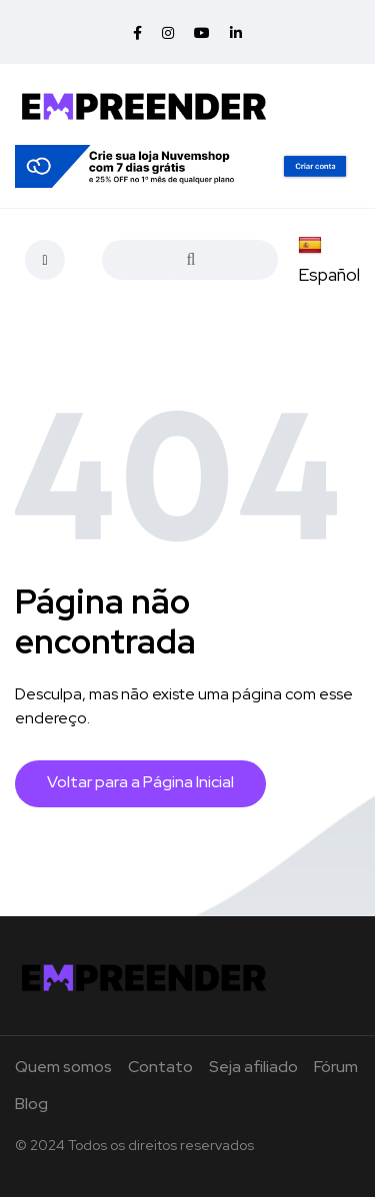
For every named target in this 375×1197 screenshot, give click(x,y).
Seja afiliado (253, 1066)
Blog (31, 1103)
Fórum (336, 1066)
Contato (160, 1066)
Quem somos (63, 1066)
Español (329, 261)
